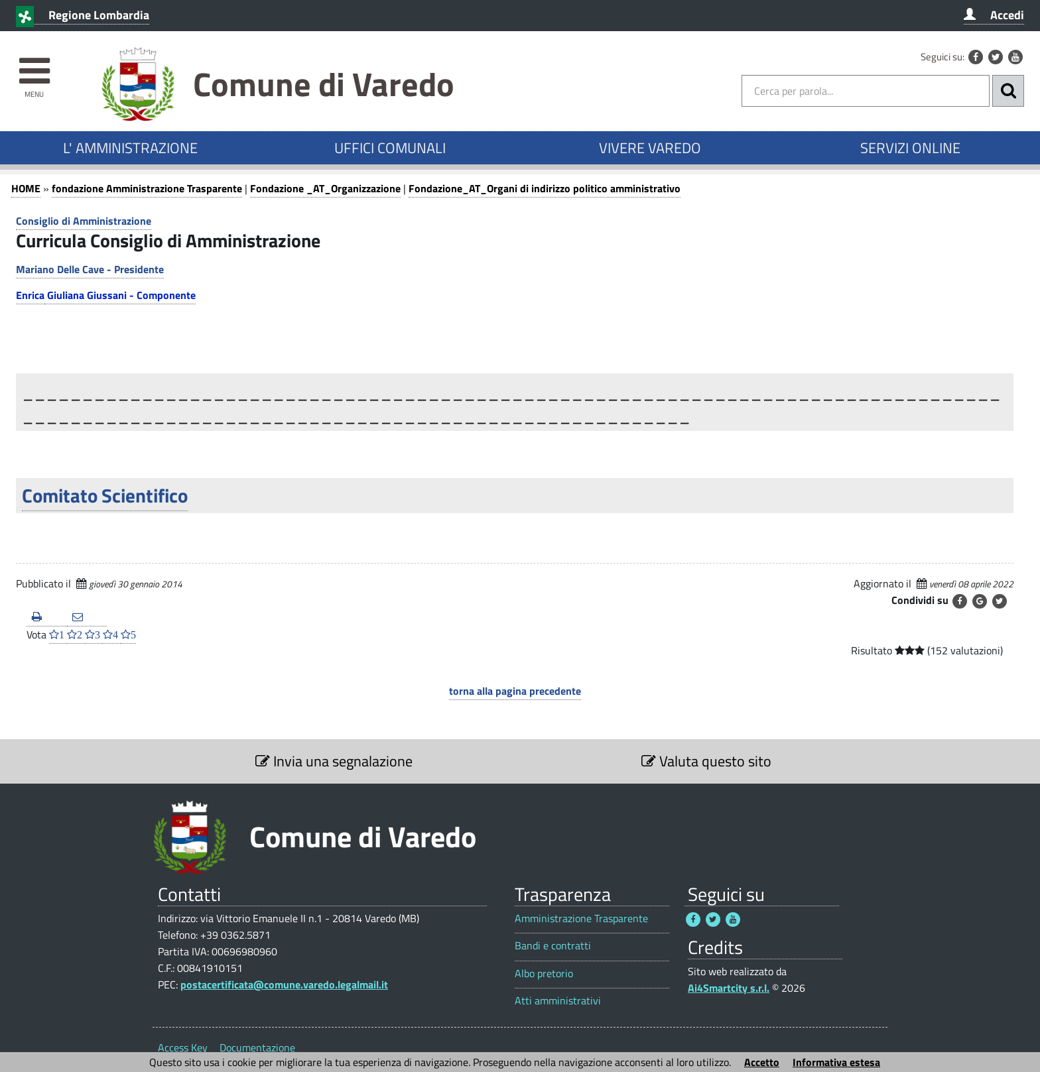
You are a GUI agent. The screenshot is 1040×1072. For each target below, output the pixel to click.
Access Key (183, 1047)
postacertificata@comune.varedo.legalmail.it (284, 984)
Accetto (761, 1062)
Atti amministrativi (558, 1000)
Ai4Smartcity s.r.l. (728, 988)
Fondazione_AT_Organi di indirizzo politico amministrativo (545, 188)
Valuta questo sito (706, 761)
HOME (25, 188)
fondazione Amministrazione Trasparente (147, 188)
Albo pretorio (544, 973)
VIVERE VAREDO (650, 147)
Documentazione (257, 1047)
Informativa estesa (836, 1062)
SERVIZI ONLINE (910, 147)
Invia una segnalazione (334, 761)
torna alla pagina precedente (515, 691)
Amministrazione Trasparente (581, 918)
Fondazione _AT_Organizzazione (325, 188)
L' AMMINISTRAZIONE (130, 147)
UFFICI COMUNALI (390, 147)
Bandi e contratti (553, 945)
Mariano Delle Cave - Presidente (90, 269)
